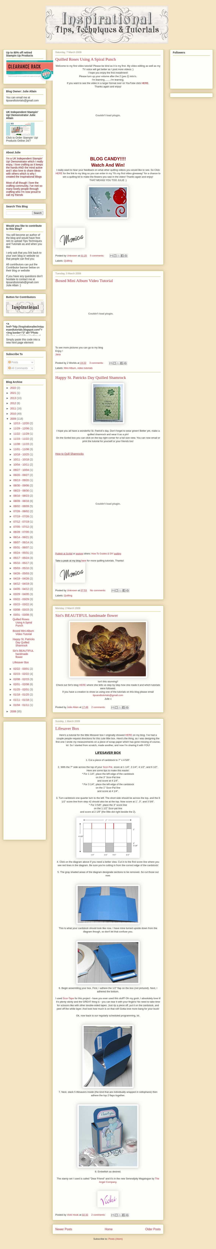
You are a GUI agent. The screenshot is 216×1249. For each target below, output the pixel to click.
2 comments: (98, 707)
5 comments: (97, 255)
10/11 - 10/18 (21, 459)
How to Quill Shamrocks (69, 453)
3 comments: (96, 362)
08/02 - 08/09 (21, 506)
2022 (13, 387)
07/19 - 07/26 (21, 516)
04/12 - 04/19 (21, 583)
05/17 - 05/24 (21, 557)
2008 (13, 711)
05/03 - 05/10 (21, 568)
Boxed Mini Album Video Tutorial (84, 280)
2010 (13, 413)
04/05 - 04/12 (21, 588)
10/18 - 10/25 (21, 454)
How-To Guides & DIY (102, 553)
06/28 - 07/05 (21, 531)
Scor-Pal (107, 767)
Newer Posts (63, 1229)
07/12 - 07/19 (21, 521)
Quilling (68, 260)
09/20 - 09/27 (21, 475)
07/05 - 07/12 (21, 526)
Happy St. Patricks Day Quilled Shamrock (90, 377)
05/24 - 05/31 (21, 552)
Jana (58, 354)
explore (79, 553)
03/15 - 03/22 (21, 604)
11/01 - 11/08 (21, 449)
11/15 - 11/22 (21, 438)
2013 (13, 398)
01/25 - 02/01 (21, 689)
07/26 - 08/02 (21, 511)
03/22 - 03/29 (21, 599)
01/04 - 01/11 (21, 704)
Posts (13, 362)
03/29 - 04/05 (21, 594)
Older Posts (153, 1229)
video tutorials (84, 368)
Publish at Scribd (63, 553)
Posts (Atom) (115, 1238)
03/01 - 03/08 (21, 614)
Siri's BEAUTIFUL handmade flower (86, 615)
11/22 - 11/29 (21, 433)
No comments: (98, 590)
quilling (117, 553)
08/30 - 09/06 (21, 485)
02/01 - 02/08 (21, 684)
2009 (13, 418)
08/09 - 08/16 (21, 501)
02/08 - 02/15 (21, 679)
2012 (13, 403)
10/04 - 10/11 (21, 464)
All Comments (18, 368)
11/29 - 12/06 (21, 428)
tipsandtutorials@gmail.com (108, 695)
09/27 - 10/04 (21, 469)
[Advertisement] (21, 780)
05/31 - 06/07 (21, 547)
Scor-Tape (69, 998)
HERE (145, 83)
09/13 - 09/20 (21, 480)
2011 (13, 408)
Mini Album (70, 368)
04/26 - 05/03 (21, 573)
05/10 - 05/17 (21, 563)
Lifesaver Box (67, 728)
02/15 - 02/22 (21, 673)
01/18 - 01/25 (21, 694)
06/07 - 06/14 (21, 542)
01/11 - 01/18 (21, 699)
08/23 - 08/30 (21, 490)
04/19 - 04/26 (21, 578)
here (83, 560)
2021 (13, 392)
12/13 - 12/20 (21, 423)
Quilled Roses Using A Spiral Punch (85, 59)
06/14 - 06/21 (21, 537)
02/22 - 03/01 (21, 668)
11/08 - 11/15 (21, 443)
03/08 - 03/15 (21, 609)
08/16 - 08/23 (21, 495)
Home (109, 1229)
